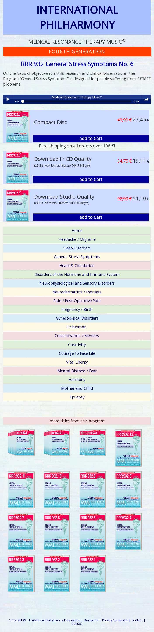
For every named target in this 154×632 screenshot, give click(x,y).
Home (77, 230)
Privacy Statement (115, 620)
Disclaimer (91, 620)
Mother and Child (77, 388)
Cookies (137, 620)
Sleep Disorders (77, 248)
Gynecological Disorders (77, 318)
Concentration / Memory (77, 335)
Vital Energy (77, 362)
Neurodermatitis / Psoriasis (77, 291)
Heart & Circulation (77, 265)
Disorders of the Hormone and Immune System (77, 274)
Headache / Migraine (77, 239)
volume (146, 99)
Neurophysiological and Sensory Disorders (77, 283)
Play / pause (7, 99)
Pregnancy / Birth (77, 309)
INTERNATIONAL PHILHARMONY (77, 17)
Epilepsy (77, 397)
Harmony (77, 379)
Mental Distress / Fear (77, 370)
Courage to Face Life (77, 353)
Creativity (77, 344)
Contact (77, 624)
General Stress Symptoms (77, 256)
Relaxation (77, 326)
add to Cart (91, 138)
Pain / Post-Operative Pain (77, 300)
